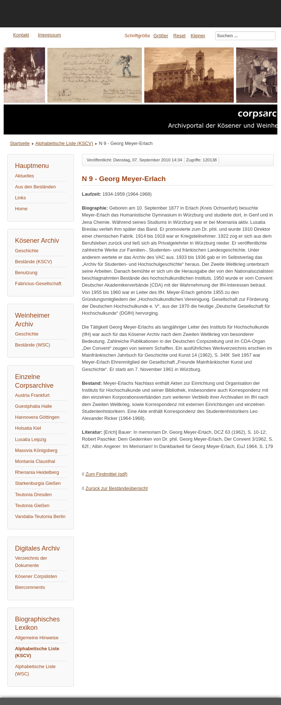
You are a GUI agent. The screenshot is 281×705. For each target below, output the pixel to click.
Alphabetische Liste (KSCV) (64, 143)
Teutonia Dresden (33, 494)
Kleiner (198, 35)
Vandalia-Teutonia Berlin (40, 516)
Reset (179, 35)
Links (20, 197)
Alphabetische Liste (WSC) (35, 670)
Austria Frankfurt (32, 395)
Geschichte (26, 250)
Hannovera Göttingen (37, 417)
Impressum (49, 35)
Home (21, 208)
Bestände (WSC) (32, 345)
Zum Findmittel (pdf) (107, 474)
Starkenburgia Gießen (38, 483)
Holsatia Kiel (28, 428)
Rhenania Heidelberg (37, 472)
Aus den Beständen (35, 186)
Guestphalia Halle (33, 406)
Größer (160, 35)
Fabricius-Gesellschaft (38, 283)
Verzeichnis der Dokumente (31, 561)
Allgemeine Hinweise (37, 637)
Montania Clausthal (35, 461)
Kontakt (21, 35)
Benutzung (26, 272)
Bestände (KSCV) (33, 261)
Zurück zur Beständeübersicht (117, 488)
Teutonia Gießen (32, 505)
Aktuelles (24, 176)
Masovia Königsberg (36, 450)
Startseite (20, 143)
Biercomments (30, 587)
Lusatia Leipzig (30, 439)
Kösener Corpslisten (36, 576)
